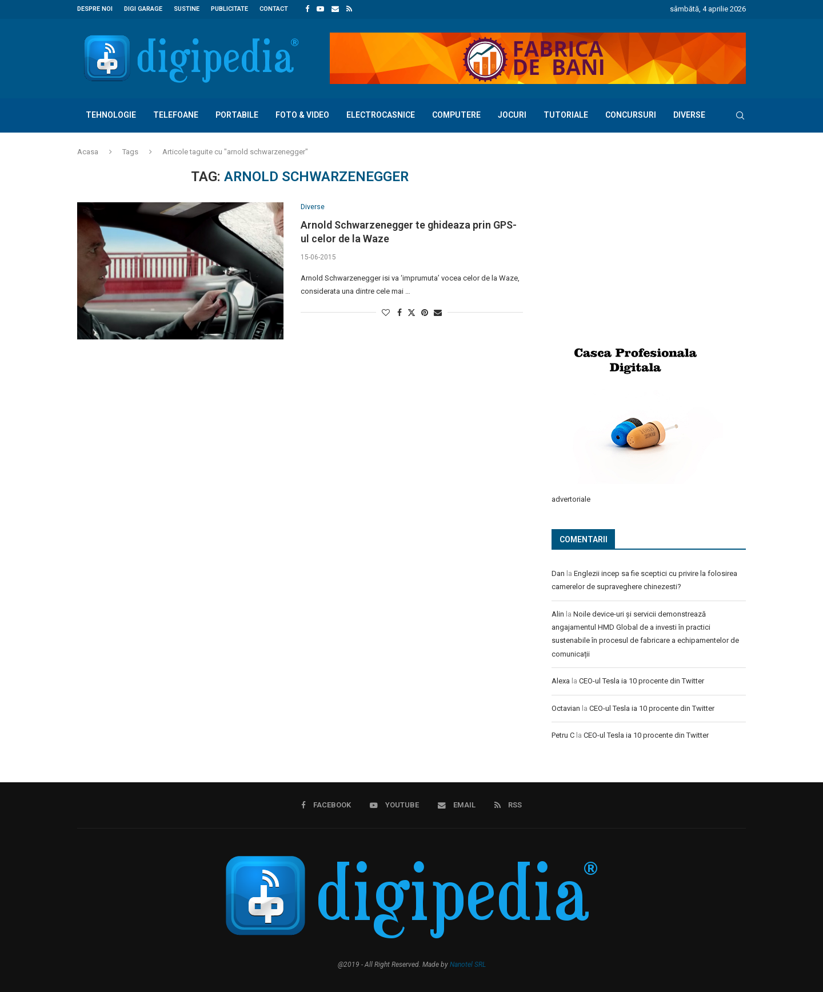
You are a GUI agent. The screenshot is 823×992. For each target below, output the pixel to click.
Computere (456, 114)
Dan (558, 572)
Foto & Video (302, 114)
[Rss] (349, 9)
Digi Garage (143, 9)
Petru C (563, 734)
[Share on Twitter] (411, 312)
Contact (273, 9)
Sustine (186, 9)
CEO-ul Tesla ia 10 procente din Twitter (641, 679)
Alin (558, 613)
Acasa (87, 151)
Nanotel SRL (468, 963)
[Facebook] (307, 9)
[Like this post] (386, 312)
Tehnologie (111, 114)
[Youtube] (320, 9)
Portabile (236, 114)
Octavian (566, 707)
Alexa (561, 679)
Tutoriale (566, 114)
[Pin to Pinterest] (424, 312)
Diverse (689, 114)
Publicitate (229, 9)
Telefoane (175, 114)
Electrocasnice (380, 114)
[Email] (335, 9)
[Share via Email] (438, 312)
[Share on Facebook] (399, 312)
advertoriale (571, 498)
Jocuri (512, 114)
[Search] (740, 114)
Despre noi (95, 9)
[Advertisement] (637, 244)
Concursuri (630, 114)
